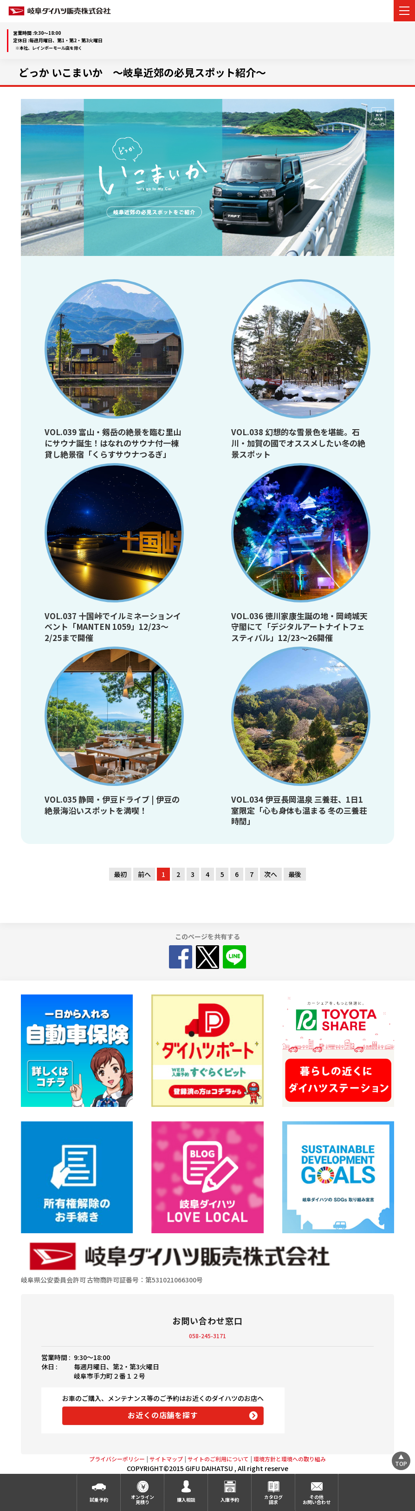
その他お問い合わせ (317, 1499)
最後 (294, 874)
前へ (144, 874)
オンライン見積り (142, 1499)
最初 (120, 874)
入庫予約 (229, 1499)
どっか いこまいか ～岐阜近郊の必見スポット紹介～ (142, 72)
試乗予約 (99, 1499)
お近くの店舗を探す (163, 1414)
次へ (270, 874)
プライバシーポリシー (117, 1459)
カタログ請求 (273, 1499)
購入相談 (186, 1499)
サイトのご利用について (218, 1459)
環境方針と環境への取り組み (289, 1459)
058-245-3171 (207, 1336)
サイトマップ (166, 1459)
